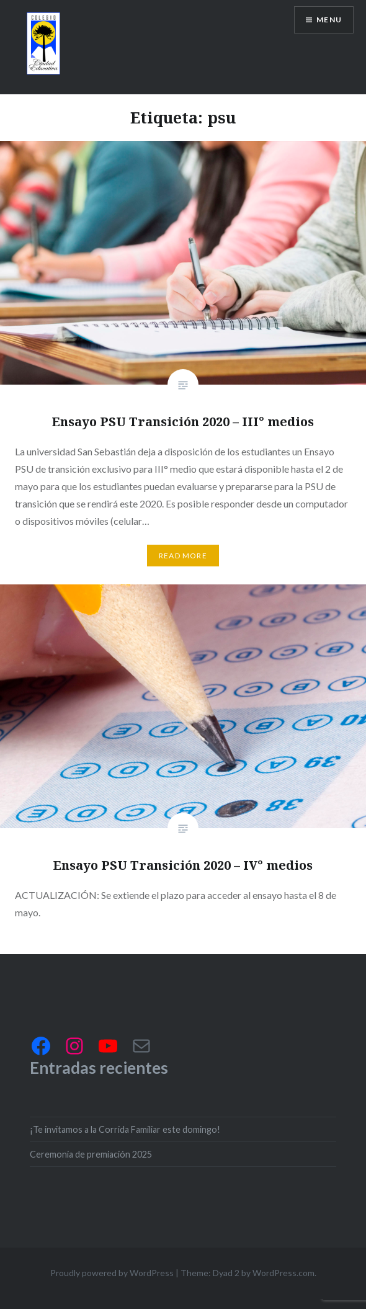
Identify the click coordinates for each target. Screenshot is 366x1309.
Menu (329, 19)
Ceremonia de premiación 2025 (91, 1154)
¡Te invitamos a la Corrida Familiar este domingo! (125, 1129)
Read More (183, 555)
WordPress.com (283, 1272)
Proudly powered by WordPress (112, 1272)
